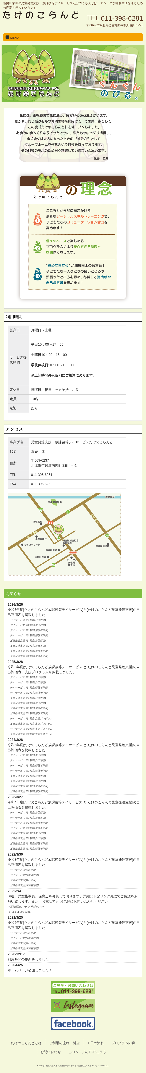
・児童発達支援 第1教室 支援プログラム (30, 723)
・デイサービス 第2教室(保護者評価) (28, 635)
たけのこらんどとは (26, 1043)
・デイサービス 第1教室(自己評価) (27, 620)
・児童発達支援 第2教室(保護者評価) (28, 656)
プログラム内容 (123, 1043)
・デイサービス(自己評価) (22, 870)
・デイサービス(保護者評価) (23, 875)
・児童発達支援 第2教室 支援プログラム (30, 734)
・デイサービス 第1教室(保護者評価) (28, 630)
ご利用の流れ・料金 (64, 1043)
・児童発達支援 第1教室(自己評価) (27, 640)
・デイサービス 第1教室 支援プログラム (30, 718)
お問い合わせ (50, 1052)
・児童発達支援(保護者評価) (23, 885)
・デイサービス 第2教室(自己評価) (27, 625)
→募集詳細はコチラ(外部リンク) (26, 906)
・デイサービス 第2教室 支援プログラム (30, 729)
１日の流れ (95, 1043)
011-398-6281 (122, 18)
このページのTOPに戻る (87, 1052)
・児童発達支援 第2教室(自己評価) (27, 645)
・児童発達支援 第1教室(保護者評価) (28, 651)
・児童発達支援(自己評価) (22, 880)
